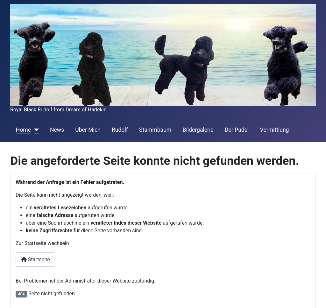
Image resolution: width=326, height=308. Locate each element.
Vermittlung (274, 130)
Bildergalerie (197, 130)
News (57, 130)
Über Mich (87, 130)
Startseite (35, 259)
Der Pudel (237, 130)
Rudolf (120, 130)
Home (23, 130)
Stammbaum (155, 130)
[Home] (35, 130)
